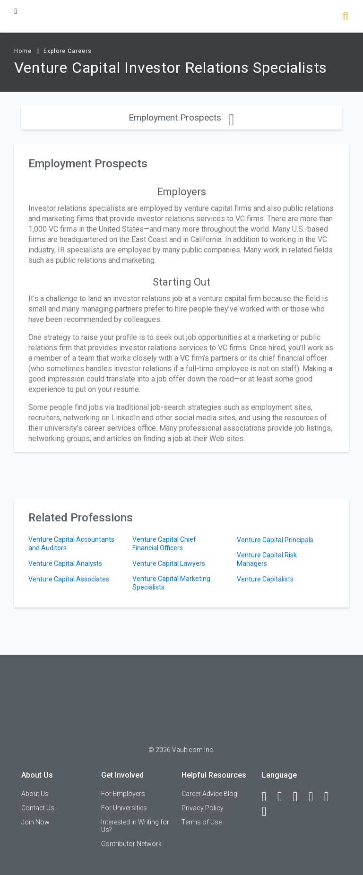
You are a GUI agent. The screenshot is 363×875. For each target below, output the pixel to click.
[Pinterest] (330, 797)
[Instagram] (315, 797)
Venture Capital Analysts (65, 563)
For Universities (124, 808)
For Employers (123, 793)
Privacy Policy (203, 808)
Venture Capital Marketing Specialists (171, 583)
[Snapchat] (268, 812)
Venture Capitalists (265, 579)
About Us (35, 793)
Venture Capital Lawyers (168, 563)
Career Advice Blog (209, 793)
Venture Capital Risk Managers (267, 559)
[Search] (345, 16)
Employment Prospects (181, 117)
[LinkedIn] (284, 797)
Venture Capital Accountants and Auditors (71, 544)
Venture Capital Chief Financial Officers (164, 544)
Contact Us (37, 808)
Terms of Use (202, 822)
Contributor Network (131, 844)
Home (23, 51)
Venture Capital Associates (68, 579)
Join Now (35, 822)
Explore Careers (67, 51)
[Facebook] (268, 797)
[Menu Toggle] (15, 11)
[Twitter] (299, 797)
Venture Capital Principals (275, 540)
